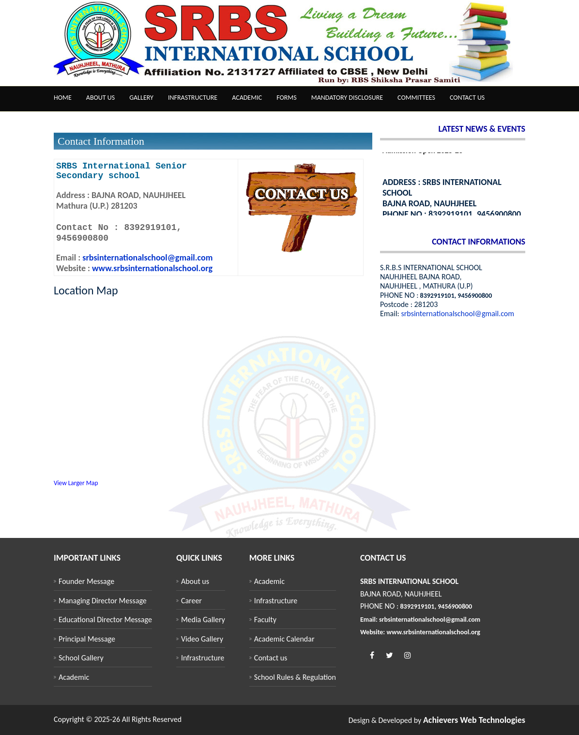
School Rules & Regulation (295, 677)
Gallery (141, 97)
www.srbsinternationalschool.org (152, 268)
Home (63, 97)
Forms (286, 97)
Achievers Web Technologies (474, 720)
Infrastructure (192, 97)
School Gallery (81, 657)
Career (191, 600)
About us (100, 97)
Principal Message (87, 638)
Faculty (265, 619)
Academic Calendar (284, 638)
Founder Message (86, 581)
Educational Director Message (105, 619)
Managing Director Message (103, 600)
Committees (416, 97)
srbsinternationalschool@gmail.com (146, 257)
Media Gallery (203, 619)
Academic (247, 97)
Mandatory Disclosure (347, 97)
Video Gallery (202, 638)
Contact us (467, 97)
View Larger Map (76, 483)
